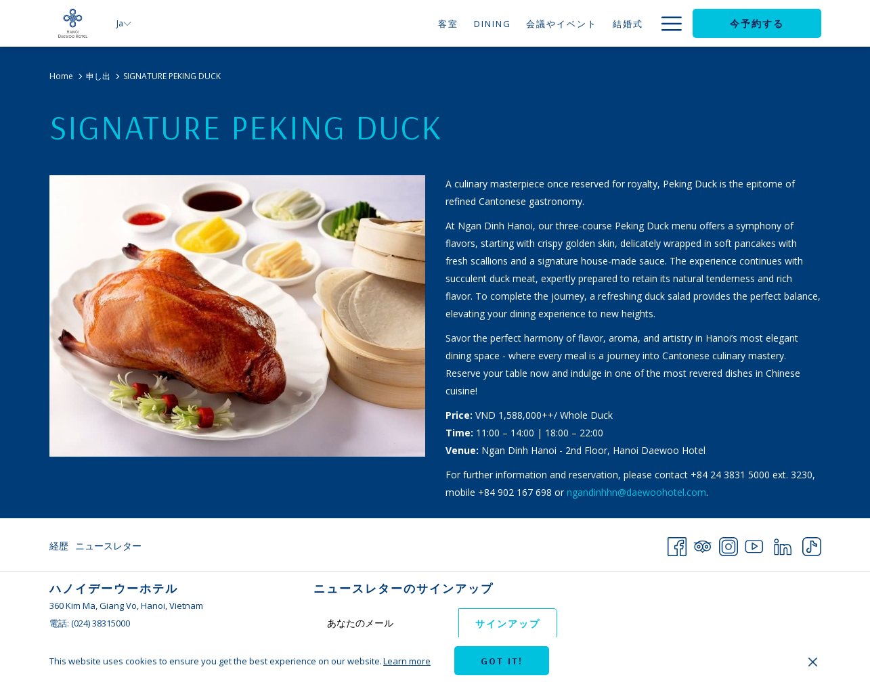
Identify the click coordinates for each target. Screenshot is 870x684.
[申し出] (628, 23)
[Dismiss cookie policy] (812, 661)
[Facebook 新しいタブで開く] (677, 544)
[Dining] (446, 23)
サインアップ (507, 624)
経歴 (58, 545)
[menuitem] (60, 546)
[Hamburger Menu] (666, 23)
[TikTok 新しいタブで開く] (811, 544)
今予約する (757, 24)
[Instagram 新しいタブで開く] (728, 544)
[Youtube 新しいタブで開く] (754, 544)
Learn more (407, 661)
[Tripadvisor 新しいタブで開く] (702, 544)
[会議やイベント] (516, 23)
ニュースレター (108, 545)
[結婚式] (582, 23)
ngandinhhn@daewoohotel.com (636, 492)
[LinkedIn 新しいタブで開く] (782, 544)
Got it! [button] (502, 661)
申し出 (98, 76)
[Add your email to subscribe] (385, 622)
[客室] (402, 23)
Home (61, 76)
